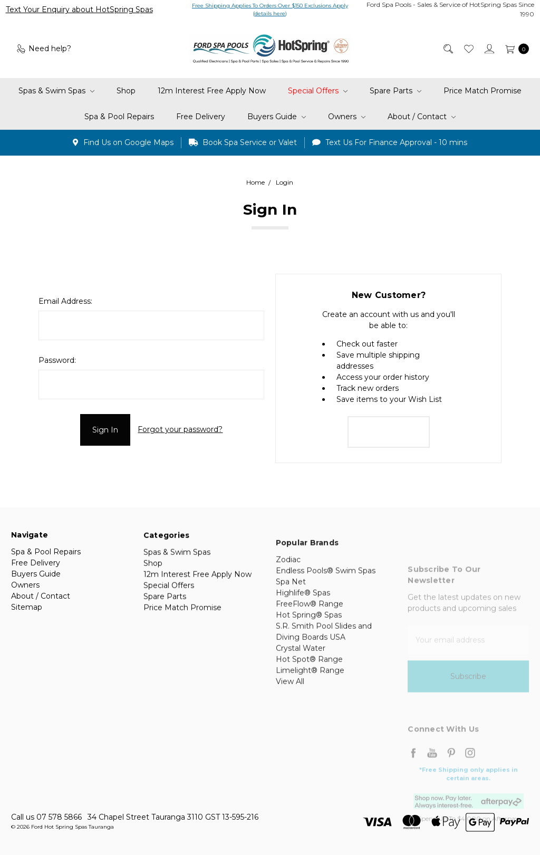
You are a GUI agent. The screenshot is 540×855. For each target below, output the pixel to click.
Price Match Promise (482, 90)
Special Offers (318, 90)
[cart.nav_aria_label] (514, 49)
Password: (57, 360)
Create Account (389, 432)
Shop (126, 90)
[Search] (447, 49)
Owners (346, 116)
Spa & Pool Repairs (119, 116)
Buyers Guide (276, 116)
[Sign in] (488, 49)
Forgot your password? (180, 429)
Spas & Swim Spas (56, 90)
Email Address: (65, 301)
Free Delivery (200, 116)
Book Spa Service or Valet (243, 142)
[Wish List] (468, 49)
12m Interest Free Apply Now (212, 90)
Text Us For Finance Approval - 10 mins (389, 142)
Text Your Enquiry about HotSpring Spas (79, 9)
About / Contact (422, 116)
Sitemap (26, 613)
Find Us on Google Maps (123, 142)
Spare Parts (395, 90)
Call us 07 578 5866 (46, 817)
